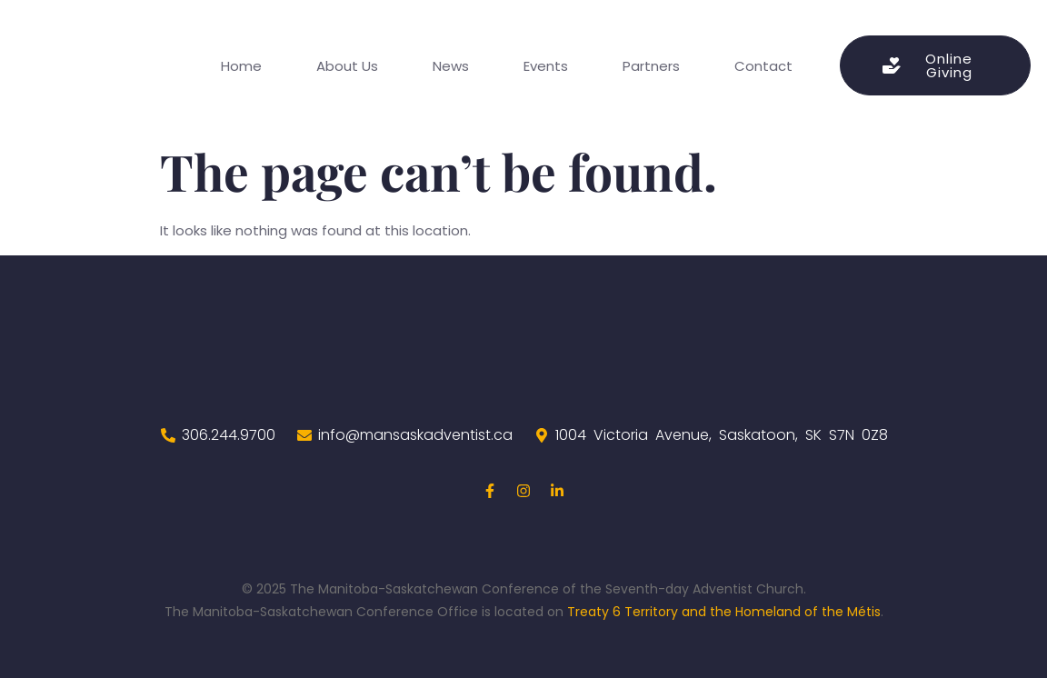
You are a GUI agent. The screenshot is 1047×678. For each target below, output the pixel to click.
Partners (651, 65)
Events (546, 65)
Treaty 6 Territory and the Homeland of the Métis (724, 612)
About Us (347, 65)
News (451, 65)
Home (241, 65)
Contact (763, 65)
